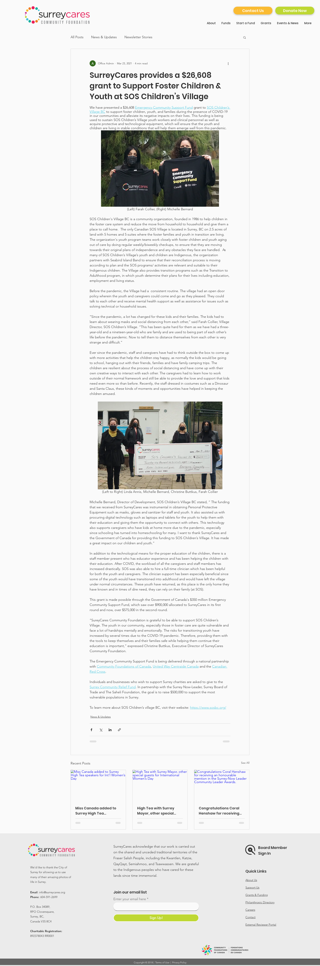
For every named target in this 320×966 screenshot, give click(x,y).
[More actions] (228, 63)
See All (245, 762)
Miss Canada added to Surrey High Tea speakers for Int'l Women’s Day (95, 811)
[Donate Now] (294, 10)
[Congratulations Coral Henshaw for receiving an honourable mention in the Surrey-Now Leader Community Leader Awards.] (221, 785)
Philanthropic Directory (260, 902)
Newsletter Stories (138, 37)
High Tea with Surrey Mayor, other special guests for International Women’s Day (158, 811)
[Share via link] (119, 730)
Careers (250, 910)
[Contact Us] (252, 10)
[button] (244, 37)
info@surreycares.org (52, 892)
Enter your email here (129, 899)
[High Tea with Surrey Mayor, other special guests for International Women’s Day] (160, 785)
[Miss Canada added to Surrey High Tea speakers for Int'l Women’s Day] (98, 785)
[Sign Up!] (156, 918)
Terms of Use (162, 962)
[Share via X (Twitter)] (101, 730)
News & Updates (104, 37)
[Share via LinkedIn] (110, 730)
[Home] (57, 15)
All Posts (77, 37)
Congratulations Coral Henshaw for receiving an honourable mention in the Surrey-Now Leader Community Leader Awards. (220, 811)
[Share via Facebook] (91, 730)
